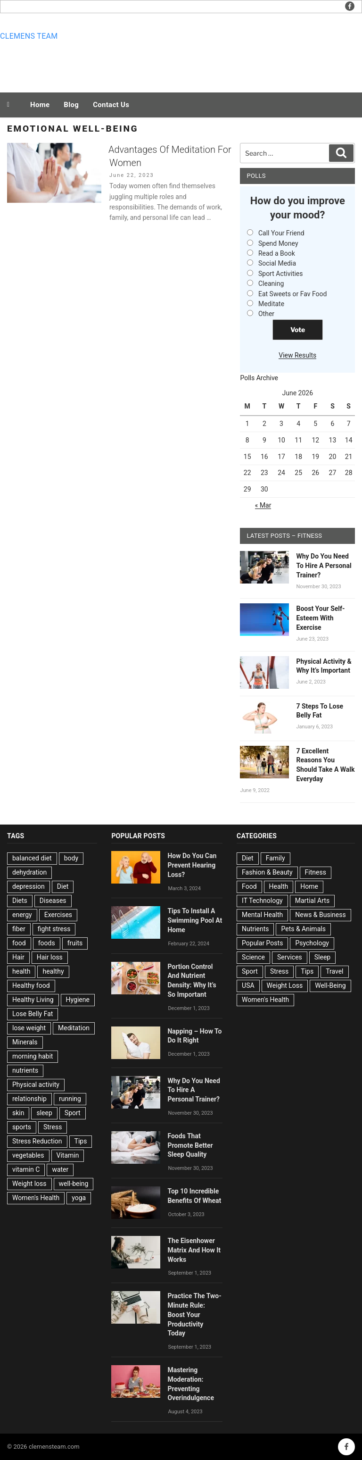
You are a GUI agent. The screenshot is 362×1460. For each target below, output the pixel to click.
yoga (79, 1197)
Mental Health (262, 914)
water (60, 1169)
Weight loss (29, 1183)
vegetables (28, 1155)
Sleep (322, 957)
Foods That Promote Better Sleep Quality (190, 1145)
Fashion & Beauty (267, 872)
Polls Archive (259, 378)
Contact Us (111, 104)
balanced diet (32, 858)
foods (46, 943)
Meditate (271, 304)
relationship (29, 1098)
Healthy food (31, 985)
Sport (73, 1113)
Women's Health (35, 1197)
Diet (63, 886)
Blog (71, 104)
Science (253, 957)
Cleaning (271, 283)
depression (28, 886)
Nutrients (255, 929)
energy (22, 914)
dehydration (29, 872)
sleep (44, 1113)
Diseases (53, 900)
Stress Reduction (37, 1141)
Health (278, 886)
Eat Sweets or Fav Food (292, 294)
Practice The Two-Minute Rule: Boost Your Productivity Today (194, 1314)
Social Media (277, 263)
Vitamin (68, 1155)
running (70, 1098)
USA (248, 985)
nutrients (25, 1070)
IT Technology (262, 900)
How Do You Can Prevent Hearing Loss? (191, 865)
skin (18, 1113)
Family (275, 858)
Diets (19, 900)
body (71, 858)
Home (39, 104)
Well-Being (330, 985)
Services (289, 957)
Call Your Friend (281, 233)
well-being (74, 1183)
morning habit (32, 1056)
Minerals (25, 1042)
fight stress (54, 929)
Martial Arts (312, 900)
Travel (334, 971)
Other (266, 313)
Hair (18, 957)
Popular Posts (262, 943)
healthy (53, 971)
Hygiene (78, 999)
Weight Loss (285, 985)
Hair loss (50, 957)
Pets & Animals (303, 929)
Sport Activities (280, 273)
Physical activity (35, 1084)
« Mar (263, 505)
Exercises (58, 914)
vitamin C (26, 1169)
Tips (80, 1141)
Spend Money (278, 243)
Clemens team (29, 36)
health (21, 971)
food (19, 943)
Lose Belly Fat (32, 1014)
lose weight (29, 1028)
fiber (18, 929)
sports (21, 1127)
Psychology (312, 943)
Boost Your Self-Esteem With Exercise (320, 618)
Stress (52, 1127)
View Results (297, 355)
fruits (75, 943)
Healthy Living (33, 999)
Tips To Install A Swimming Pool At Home (194, 920)
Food (249, 886)
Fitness (315, 872)
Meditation (74, 1028)
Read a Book (276, 253)
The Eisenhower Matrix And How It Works (194, 1250)
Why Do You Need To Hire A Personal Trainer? (323, 565)
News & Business (320, 914)
